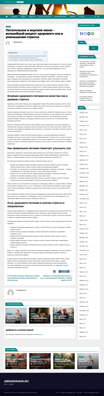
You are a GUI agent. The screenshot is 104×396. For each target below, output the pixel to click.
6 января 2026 (13, 364)
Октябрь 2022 (84, 246)
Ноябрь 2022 (84, 242)
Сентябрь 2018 (84, 310)
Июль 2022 (83, 259)
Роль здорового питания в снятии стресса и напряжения (26, 60)
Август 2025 (83, 130)
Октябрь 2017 (84, 315)
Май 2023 (83, 216)
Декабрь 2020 (84, 289)
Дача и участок (45, 16)
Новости (32, 16)
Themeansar (34, 392)
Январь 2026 (84, 112)
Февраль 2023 (84, 229)
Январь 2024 (84, 181)
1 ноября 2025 (84, 364)
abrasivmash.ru (18, 42)
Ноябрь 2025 (84, 121)
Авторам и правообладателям (67, 392)
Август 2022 (83, 254)
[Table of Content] (45, 53)
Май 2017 (82, 323)
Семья (23, 16)
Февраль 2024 (84, 177)
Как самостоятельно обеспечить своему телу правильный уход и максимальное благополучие (23, 278)
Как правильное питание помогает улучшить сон (24, 58)
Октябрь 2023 (84, 194)
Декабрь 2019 (84, 302)
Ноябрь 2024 (84, 164)
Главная (14, 16)
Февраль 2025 (84, 155)
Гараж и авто (58, 356)
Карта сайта (79, 392)
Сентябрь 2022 (84, 250)
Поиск (81, 42)
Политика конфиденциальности (91, 392)
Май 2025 (83, 143)
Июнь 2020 (83, 293)
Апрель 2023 (84, 220)
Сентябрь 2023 (84, 199)
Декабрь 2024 (84, 160)
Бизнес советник (35, 356)
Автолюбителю (60, 16)
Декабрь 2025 (84, 117)
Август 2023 (83, 203)
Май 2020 (83, 297)
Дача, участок (10, 356)
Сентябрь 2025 (84, 125)
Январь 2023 (84, 233)
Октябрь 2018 (84, 306)
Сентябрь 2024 (84, 173)
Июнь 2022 (83, 263)
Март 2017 (83, 328)
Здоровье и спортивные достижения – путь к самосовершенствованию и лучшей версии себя (56, 278)
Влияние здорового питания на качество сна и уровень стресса (27, 56)
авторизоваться (38, 334)
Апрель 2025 (84, 147)
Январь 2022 (84, 285)
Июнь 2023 (83, 211)
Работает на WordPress (10, 392)
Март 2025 (83, 151)
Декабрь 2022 (84, 237)
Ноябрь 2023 (84, 190)
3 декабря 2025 (61, 364)
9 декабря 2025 (37, 364)
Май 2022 (83, 267)
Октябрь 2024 (84, 168)
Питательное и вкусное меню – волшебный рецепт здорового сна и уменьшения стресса (34, 33)
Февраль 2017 (84, 332)
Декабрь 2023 (84, 186)
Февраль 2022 (84, 280)
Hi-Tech (81, 16)
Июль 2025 (83, 134)
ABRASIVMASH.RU (16, 8)
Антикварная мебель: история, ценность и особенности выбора (86, 98)
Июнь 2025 (83, 138)
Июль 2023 (83, 207)
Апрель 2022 (84, 272)
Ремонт (72, 16)
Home (57, 392)
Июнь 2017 (83, 319)
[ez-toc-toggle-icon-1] (44, 53)
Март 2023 (83, 224)
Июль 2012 (83, 336)
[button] (95, 16)
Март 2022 (83, 276)
